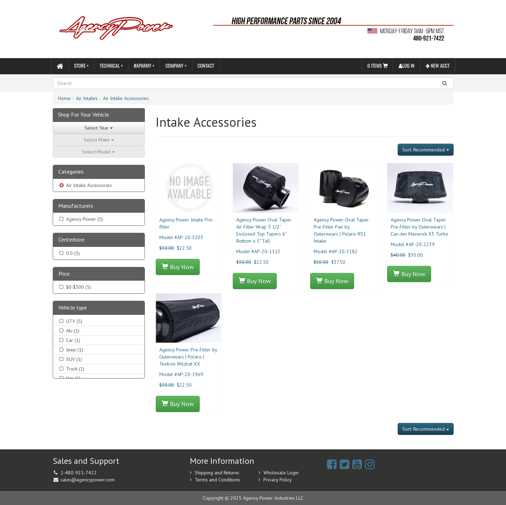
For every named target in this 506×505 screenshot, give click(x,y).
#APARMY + (144, 65)
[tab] (99, 172)
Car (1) (69, 340)
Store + (81, 65)
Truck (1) (71, 369)
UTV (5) (70, 321)
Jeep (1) (70, 350)
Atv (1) (68, 331)
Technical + (111, 65)
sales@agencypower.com (87, 479)
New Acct (437, 65)
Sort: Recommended (425, 149)
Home (64, 98)
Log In (407, 65)
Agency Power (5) (80, 219)
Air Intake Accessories (126, 98)
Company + (175, 65)
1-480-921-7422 (78, 472)
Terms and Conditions (217, 479)
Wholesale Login (281, 472)
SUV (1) (70, 359)
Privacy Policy (277, 479)
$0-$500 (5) (74, 287)
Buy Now (178, 267)
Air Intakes (87, 98)
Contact (206, 65)
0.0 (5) (69, 253)
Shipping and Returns (217, 472)
